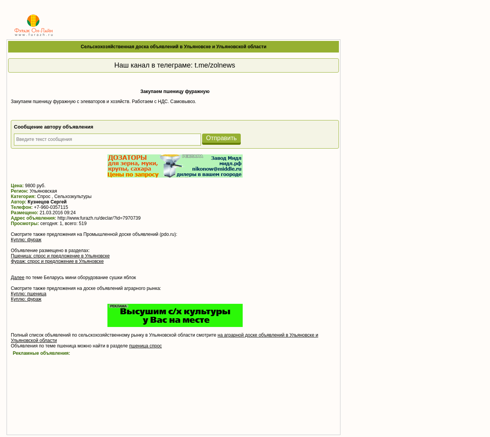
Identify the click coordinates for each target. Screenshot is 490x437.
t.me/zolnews (215, 65)
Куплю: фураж (26, 239)
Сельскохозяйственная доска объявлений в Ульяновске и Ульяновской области (173, 46)
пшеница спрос (145, 346)
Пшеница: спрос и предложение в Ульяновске (60, 256)
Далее (17, 277)
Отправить (221, 138)
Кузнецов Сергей (47, 202)
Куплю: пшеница (28, 293)
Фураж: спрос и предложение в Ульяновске (57, 261)
